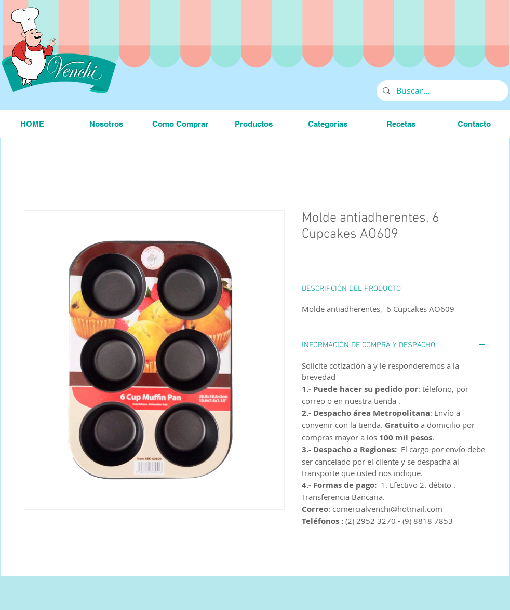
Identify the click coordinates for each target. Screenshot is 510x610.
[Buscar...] (441, 90)
